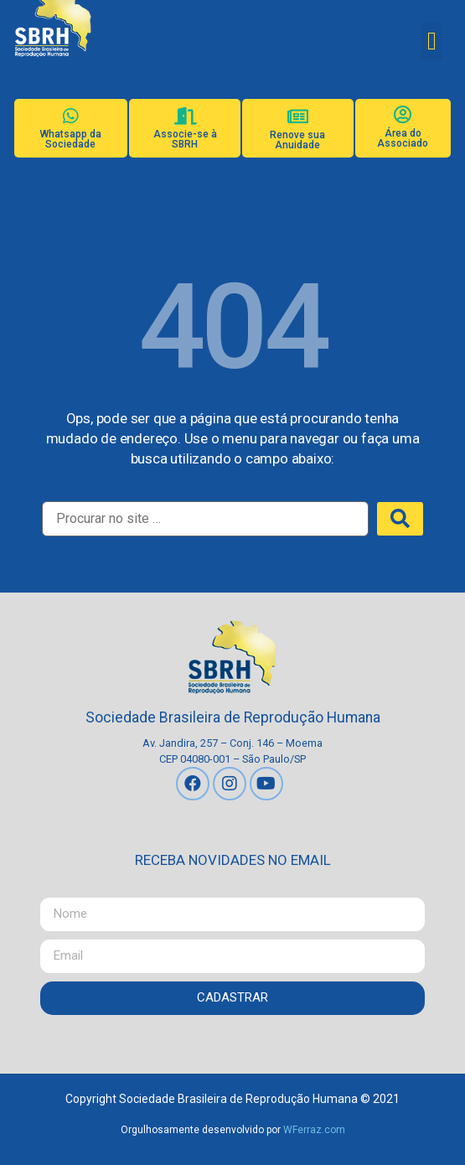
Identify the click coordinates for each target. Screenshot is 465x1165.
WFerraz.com (314, 1130)
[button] (431, 41)
